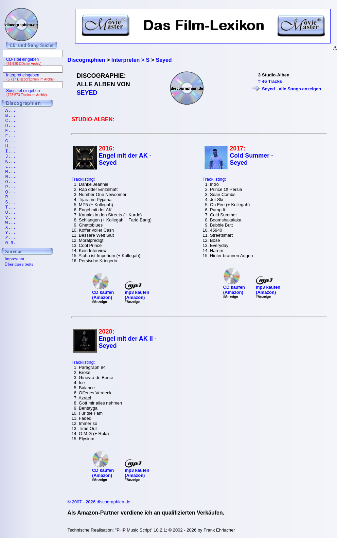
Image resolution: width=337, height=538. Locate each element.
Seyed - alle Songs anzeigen (291, 88)
